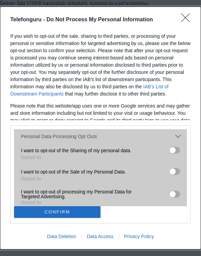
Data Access (100, 236)
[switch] (174, 150)
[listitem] (100, 136)
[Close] (187, 19)
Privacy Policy (139, 236)
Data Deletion (61, 236)
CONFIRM (57, 211)
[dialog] (100, 128)
